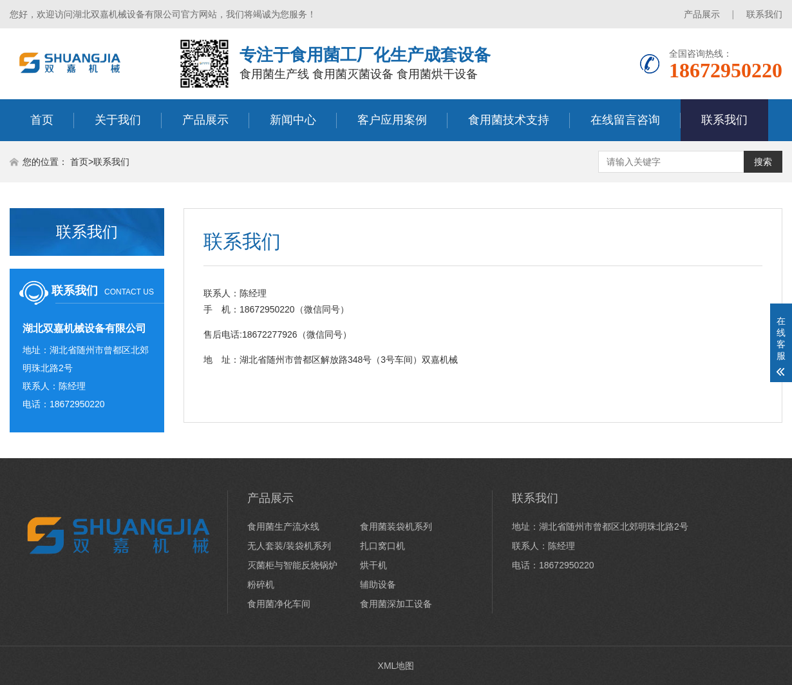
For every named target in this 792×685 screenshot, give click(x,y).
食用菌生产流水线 (283, 526)
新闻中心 (293, 119)
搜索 (763, 162)
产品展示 (702, 14)
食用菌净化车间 (278, 604)
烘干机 (373, 565)
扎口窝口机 (382, 546)
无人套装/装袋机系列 (289, 546)
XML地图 (396, 666)
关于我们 (118, 119)
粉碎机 (260, 584)
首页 (41, 119)
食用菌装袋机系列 (396, 526)
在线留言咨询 (625, 119)
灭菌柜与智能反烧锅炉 (292, 565)
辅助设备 (378, 584)
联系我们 (764, 14)
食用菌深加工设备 (396, 604)
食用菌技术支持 (508, 119)
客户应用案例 (392, 119)
